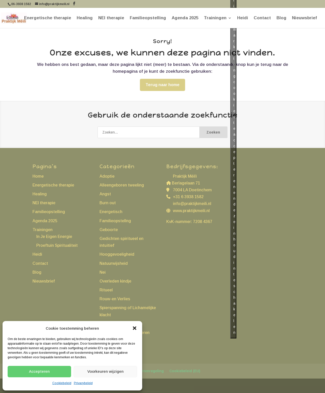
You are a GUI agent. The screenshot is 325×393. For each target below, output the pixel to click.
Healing (85, 18)
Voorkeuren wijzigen (105, 371)
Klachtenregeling (148, 371)
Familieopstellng (115, 221)
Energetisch (111, 212)
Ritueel (106, 290)
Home (13, 18)
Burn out (108, 203)
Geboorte (109, 230)
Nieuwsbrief (304, 18)
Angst (105, 194)
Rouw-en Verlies (115, 299)
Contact (262, 18)
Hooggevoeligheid (117, 254)
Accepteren (39, 371)
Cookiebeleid (61, 383)
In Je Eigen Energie (54, 236)
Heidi (242, 18)
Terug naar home (162, 85)
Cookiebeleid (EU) (184, 371)
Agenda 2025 (185, 18)
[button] (134, 328)
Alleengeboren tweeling (122, 185)
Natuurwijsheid (114, 263)
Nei (103, 272)
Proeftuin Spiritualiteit (57, 245)
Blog (281, 18)
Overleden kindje (115, 281)
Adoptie (107, 176)
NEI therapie (111, 18)
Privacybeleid (83, 383)
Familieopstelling (148, 18)
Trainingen (215, 18)
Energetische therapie (47, 18)
